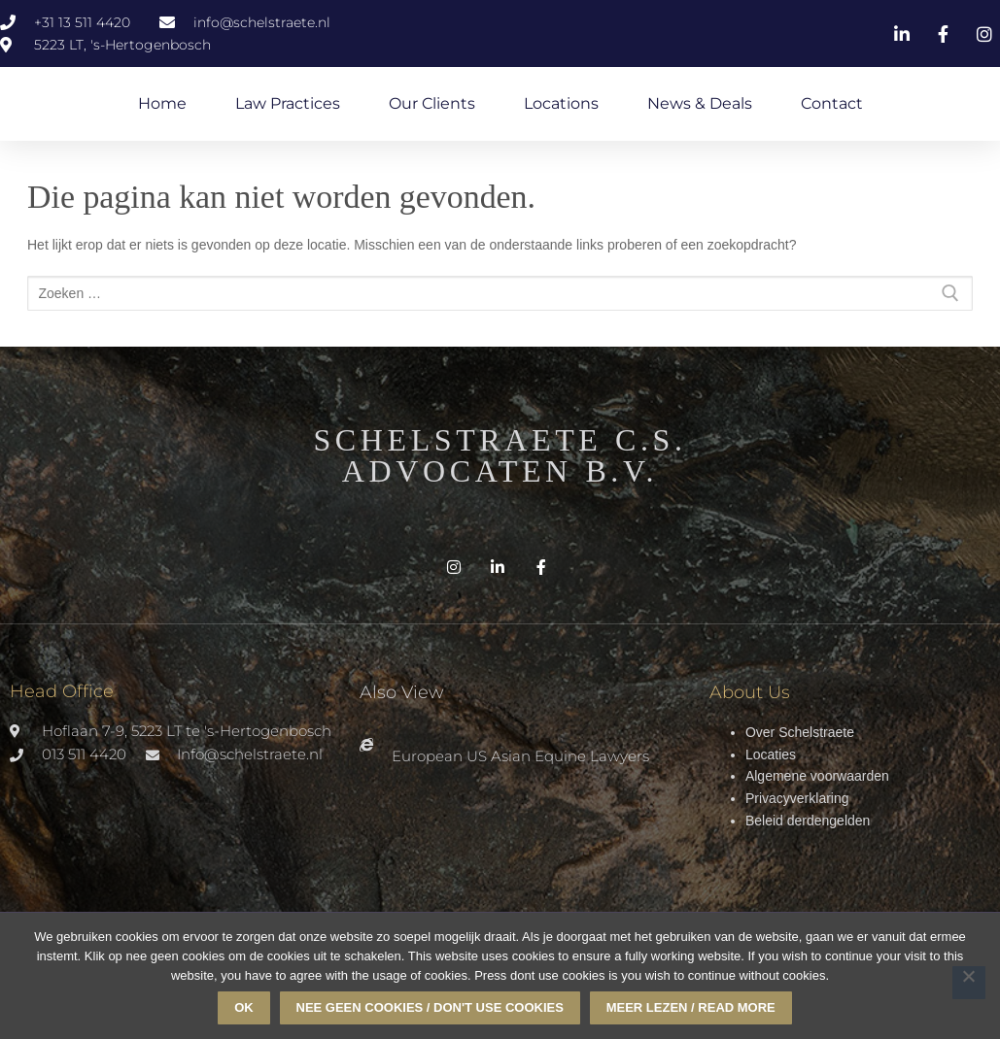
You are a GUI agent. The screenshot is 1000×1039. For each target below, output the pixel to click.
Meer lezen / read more (691, 1007)
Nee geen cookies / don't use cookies (430, 1007)
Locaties (770, 754)
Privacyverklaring (797, 798)
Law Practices (287, 103)
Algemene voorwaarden (817, 776)
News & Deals (699, 103)
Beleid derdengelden (807, 820)
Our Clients (432, 103)
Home (162, 103)
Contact (832, 103)
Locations (561, 103)
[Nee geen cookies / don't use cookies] (968, 982)
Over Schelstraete (799, 732)
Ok (244, 1007)
